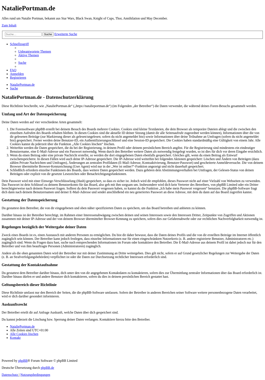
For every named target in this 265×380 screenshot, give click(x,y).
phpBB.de (47, 367)
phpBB (23, 360)
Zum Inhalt (9, 25)
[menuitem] (34, 51)
